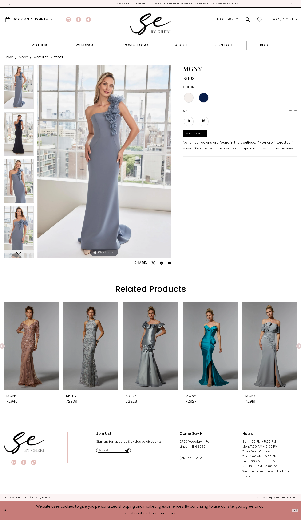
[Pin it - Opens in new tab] (161, 264)
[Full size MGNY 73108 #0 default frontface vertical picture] (104, 163)
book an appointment (244, 156)
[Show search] (248, 20)
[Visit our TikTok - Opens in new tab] (88, 21)
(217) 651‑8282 (191, 459)
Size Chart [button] (289, 112)
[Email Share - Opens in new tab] (169, 264)
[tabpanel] (19, 90)
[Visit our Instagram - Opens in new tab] (68, 21)
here (174, 515)
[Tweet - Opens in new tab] (153, 264)
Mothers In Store (49, 59)
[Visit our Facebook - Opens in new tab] (78, 21)
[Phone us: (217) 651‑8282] (226, 21)
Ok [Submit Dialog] (293, 511)
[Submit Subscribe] (151, 453)
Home (8, 59)
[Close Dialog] (7, 512)
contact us (276, 156)
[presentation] (31, 347)
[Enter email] (127, 453)
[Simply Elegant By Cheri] (150, 25)
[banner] (24, 444)
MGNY (23, 59)
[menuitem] (75, 21)
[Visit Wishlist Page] (260, 21)
